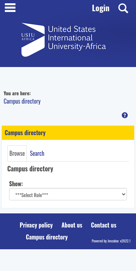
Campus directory (22, 101)
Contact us (103, 225)
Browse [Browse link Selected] (17, 153)
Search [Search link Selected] (37, 153)
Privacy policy (36, 225)
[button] (124, 115)
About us (72, 225)
